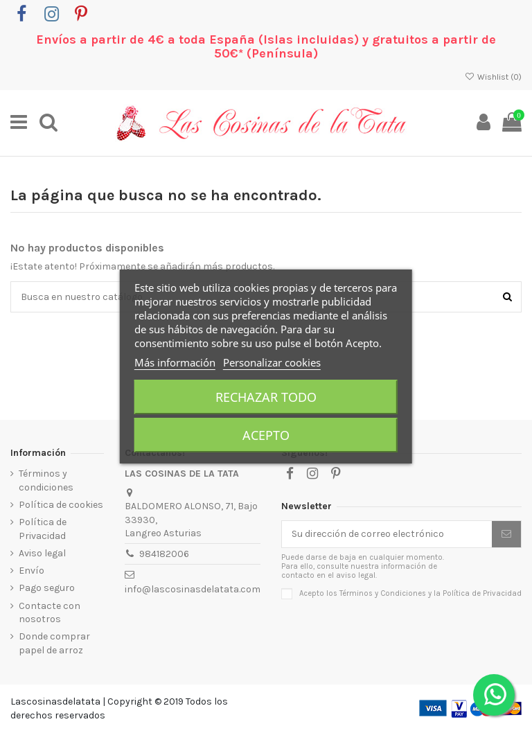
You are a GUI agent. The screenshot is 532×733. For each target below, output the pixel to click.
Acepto (266, 435)
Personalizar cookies (272, 362)
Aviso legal (42, 553)
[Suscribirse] (506, 534)
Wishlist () (493, 77)
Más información (174, 362)
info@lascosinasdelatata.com (192, 589)
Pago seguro (47, 588)
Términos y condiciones (46, 480)
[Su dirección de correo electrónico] (387, 534)
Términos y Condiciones (382, 593)
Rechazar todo (266, 397)
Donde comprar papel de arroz (54, 643)
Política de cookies (61, 505)
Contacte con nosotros (49, 613)
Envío (31, 570)
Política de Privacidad (42, 529)
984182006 (164, 554)
